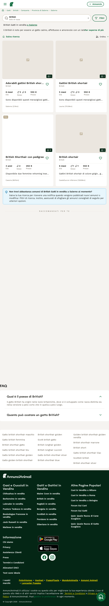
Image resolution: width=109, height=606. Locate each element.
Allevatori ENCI (11, 568)
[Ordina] (102, 36)
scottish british (81, 458)
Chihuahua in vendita (14, 493)
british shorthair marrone (86, 442)
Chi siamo (8, 542)
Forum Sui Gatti (79, 510)
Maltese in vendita (12, 527)
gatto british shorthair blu (15, 450)
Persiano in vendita (47, 519)
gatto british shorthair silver (52, 455)
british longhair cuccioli (50, 450)
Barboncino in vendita (14, 498)
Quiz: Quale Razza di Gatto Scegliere (85, 525)
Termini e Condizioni (13, 562)
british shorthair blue (49, 460)
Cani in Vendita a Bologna (84, 500)
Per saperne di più (94, 30)
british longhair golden (49, 445)
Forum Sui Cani (79, 505)
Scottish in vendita (46, 514)
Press (6, 557)
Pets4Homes (25, 580)
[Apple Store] (48, 548)
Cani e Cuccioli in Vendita (15, 487)
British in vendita (45, 498)
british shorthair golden (50, 434)
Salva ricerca (11, 36)
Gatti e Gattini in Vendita (49, 487)
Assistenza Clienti (12, 552)
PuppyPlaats (52, 580)
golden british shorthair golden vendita (89, 436)
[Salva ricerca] (101, 596)
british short (79, 447)
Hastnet (39, 580)
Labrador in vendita (13, 504)
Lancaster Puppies (31, 583)
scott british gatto (47, 439)
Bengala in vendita (46, 509)
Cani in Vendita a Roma (83, 495)
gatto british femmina (13, 439)
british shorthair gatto (13, 445)
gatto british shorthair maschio (18, 434)
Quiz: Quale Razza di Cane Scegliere (84, 517)
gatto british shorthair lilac (87, 453)
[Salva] (47, 84)
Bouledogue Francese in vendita (15, 515)
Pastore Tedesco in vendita (17, 509)
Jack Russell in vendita (15, 522)
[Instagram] (52, 557)
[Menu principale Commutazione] (5, 4)
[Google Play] (48, 539)
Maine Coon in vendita (48, 493)
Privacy (6, 547)
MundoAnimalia (70, 580)
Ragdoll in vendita (46, 504)
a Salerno (32, 25)
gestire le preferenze (45, 596)
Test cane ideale (11, 573)
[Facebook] (44, 557)
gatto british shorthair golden (17, 455)
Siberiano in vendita (47, 524)
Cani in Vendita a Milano (83, 490)
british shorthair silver (84, 463)
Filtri (99, 18)
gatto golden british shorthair (17, 460)
